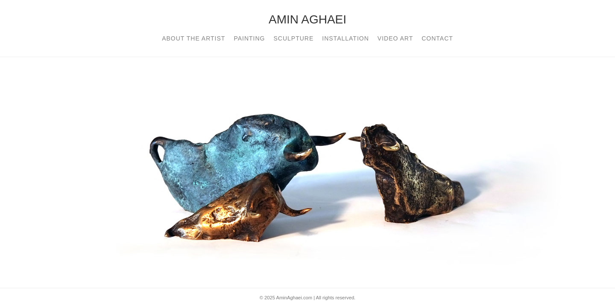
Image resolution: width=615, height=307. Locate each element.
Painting (249, 38)
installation (345, 38)
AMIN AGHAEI (307, 19)
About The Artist (193, 38)
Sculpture (293, 38)
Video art (395, 38)
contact (437, 38)
